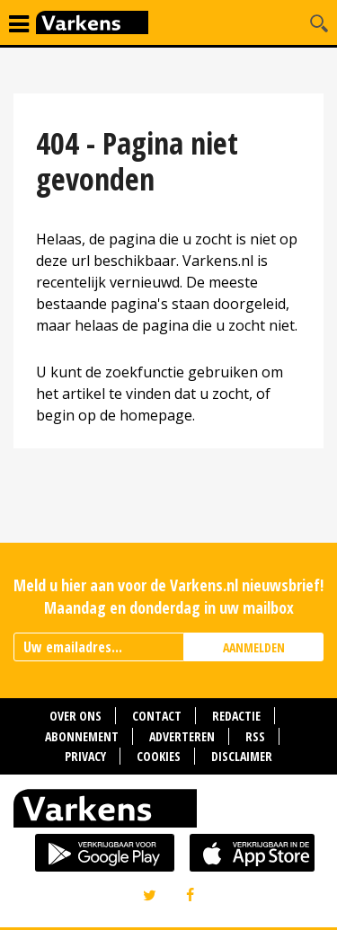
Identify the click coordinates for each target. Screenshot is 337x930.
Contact (157, 715)
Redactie (236, 715)
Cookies (159, 756)
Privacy (85, 756)
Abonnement (82, 736)
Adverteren (182, 736)
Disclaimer (241, 756)
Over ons (75, 715)
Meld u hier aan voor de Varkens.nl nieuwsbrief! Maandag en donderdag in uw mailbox (168, 596)
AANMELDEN (254, 647)
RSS (255, 736)
